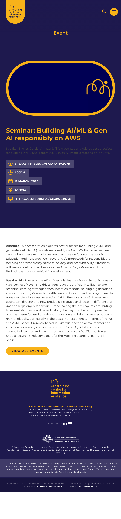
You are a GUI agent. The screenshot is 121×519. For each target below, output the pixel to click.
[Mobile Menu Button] (114, 12)
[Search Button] (104, 11)
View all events (27, 351)
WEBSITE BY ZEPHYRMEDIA (83, 486)
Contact (42, 486)
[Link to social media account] (65, 424)
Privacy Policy (57, 486)
